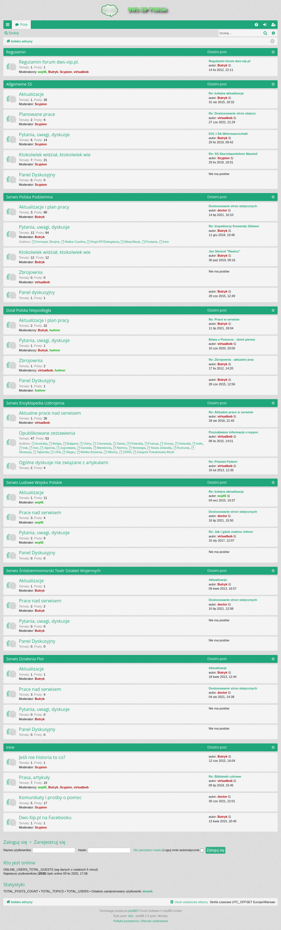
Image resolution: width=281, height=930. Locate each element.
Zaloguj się (35, 33)
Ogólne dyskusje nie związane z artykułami (63, 462)
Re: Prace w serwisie (224, 319)
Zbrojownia (31, 272)
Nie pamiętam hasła (147, 850)
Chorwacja (102, 443)
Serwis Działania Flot (25, 658)
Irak (23, 447)
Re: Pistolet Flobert (223, 461)
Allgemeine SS (19, 84)
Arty (130, 916)
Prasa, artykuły (34, 777)
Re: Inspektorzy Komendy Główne (234, 226)
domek (148, 891)
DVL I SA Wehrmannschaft (228, 133)
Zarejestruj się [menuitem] (274, 26)
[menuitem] (256, 24)
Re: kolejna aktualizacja (226, 93)
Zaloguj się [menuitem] (266, 26)
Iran (33, 447)
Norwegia (137, 447)
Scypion (66, 71)
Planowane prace (37, 114)
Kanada (84, 447)
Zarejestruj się (62, 33)
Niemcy (120, 447)
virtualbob (81, 71)
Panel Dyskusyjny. (37, 380)
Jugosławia (65, 447)
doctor (222, 210)
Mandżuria (102, 447)
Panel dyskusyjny (37, 292)
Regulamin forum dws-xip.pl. (49, 62)
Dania (119, 443)
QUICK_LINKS (9, 26)
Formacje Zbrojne (46, 241)
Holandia (183, 443)
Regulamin (16, 52)
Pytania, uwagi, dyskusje (44, 134)
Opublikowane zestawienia (47, 433)
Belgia (55, 443)
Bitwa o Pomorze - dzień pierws (232, 339)
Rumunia (181, 447)
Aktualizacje (31, 94)
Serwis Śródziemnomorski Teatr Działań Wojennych (53, 570)
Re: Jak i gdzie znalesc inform (231, 531)
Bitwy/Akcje (130, 241)
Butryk (53, 71)
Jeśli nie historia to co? (42, 757)
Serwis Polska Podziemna (29, 197)
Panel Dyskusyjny (37, 175)
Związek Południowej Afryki (153, 452)
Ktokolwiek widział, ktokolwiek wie (54, 155)
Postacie (150, 241)
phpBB (132, 910)
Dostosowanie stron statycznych (233, 206)
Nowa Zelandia (159, 447)
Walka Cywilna (73, 241)
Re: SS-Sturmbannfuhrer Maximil (233, 153)
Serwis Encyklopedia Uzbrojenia (35, 403)
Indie (197, 443)
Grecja (166, 443)
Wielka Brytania (89, 452)
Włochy (110, 452)
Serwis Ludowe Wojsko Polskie (34, 482)
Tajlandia (41, 452)
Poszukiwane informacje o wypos (233, 432)
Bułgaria (70, 443)
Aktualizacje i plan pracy (44, 207)
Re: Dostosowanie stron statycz (232, 113)
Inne (164, 241)
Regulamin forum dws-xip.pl (229, 61)
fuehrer (54, 330)
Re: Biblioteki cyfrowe (225, 776)
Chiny (85, 443)
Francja (152, 443)
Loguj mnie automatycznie (184, 850)
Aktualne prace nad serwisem (50, 413)
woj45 (42, 71)
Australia (39, 443)
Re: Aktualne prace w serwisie (231, 412)
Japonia (47, 447)
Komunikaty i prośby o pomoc (50, 797)
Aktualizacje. (218, 579)
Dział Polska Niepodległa (28, 310)
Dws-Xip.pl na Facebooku (45, 817)
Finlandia (135, 443)
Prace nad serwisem (40, 512)
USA (56, 452)
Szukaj (13, 33)
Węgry (68, 452)
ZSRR (125, 452)
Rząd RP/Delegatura (103, 241)
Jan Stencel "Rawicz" (224, 251)
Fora (23, 25)
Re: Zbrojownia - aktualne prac (231, 359)
